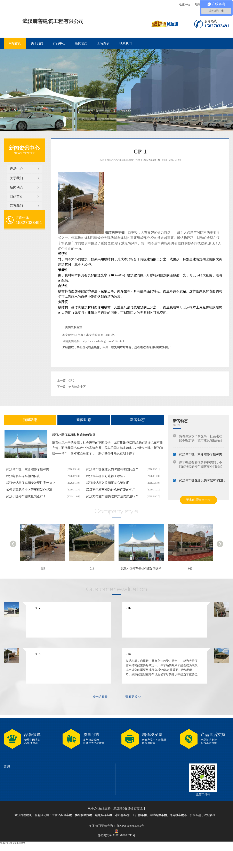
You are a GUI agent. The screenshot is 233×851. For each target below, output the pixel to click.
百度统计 (139, 808)
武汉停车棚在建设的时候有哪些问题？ (112, 469)
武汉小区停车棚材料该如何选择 (73, 435)
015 (43, 568)
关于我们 (37, 43)
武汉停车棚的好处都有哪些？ (106, 476)
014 (92, 568)
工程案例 (103, 43)
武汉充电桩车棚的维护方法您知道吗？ (112, 496)
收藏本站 (184, 4)
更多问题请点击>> (198, 500)
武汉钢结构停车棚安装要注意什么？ (30, 482)
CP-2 (71, 380)
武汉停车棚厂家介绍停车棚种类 (27, 469)
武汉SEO (118, 808)
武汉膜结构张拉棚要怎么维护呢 (107, 482)
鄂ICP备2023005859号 (130, 825)
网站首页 (15, 43)
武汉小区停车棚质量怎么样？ (26, 496)
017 (37, 608)
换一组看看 (100, 696)
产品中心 (59, 43)
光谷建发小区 (77, 386)
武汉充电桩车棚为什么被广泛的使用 (110, 489)
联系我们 (125, 43)
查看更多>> (133, 696)
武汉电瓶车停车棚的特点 (23, 476)
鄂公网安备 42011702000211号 (116, 831)
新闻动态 (81, 43)
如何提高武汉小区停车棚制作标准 (29, 489)
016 (128, 608)
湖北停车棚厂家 (151, 159)
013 (190, 568)
